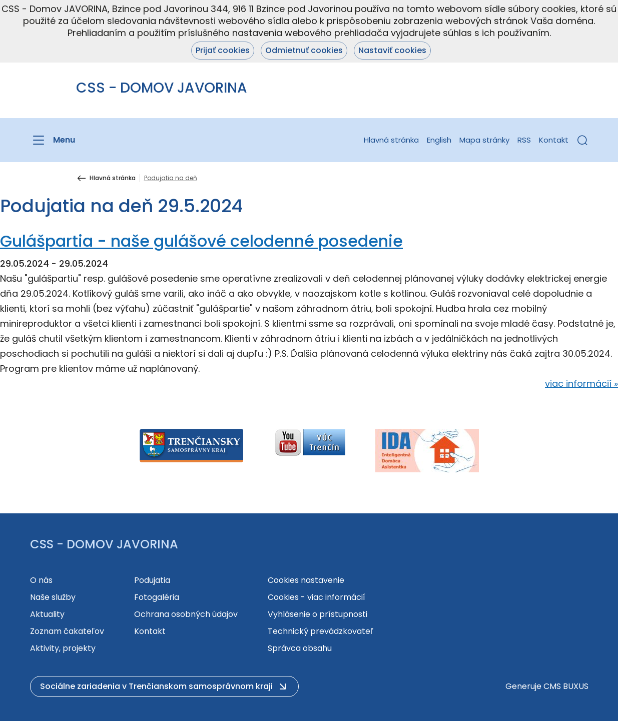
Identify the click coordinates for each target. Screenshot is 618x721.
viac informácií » (581, 383)
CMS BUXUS (565, 686)
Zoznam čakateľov (67, 631)
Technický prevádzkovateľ (320, 631)
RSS (524, 140)
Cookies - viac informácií (316, 597)
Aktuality (47, 614)
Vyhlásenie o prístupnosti (317, 614)
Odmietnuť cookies (304, 50)
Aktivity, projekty (63, 648)
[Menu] (52, 140)
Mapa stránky (484, 140)
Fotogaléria (156, 597)
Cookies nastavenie (306, 580)
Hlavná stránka (391, 140)
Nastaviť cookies (392, 50)
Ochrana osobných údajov (186, 614)
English (439, 140)
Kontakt (553, 140)
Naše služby (53, 597)
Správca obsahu (300, 648)
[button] (582, 140)
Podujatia (152, 580)
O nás (41, 580)
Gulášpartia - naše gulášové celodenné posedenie (201, 241)
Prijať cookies (223, 50)
